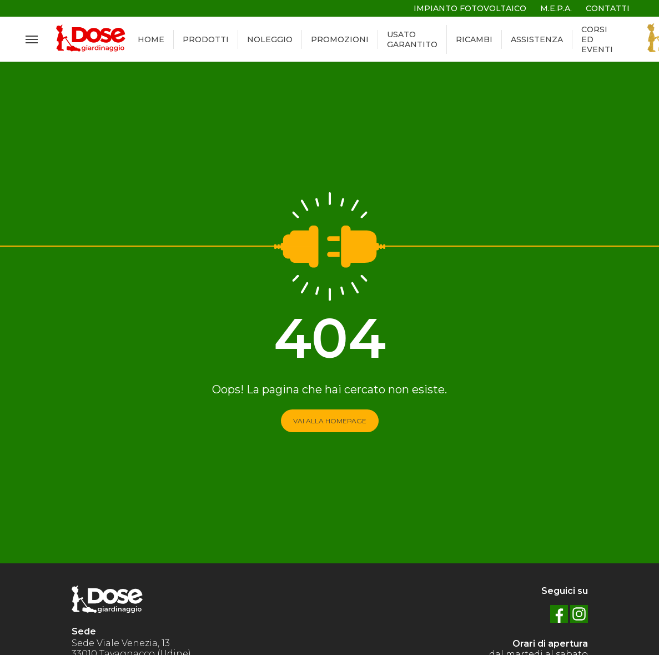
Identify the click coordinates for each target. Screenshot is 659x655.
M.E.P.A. (556, 8)
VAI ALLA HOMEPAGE (329, 421)
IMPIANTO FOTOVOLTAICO (470, 8)
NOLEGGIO (270, 39)
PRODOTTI (206, 39)
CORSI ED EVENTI (597, 39)
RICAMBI (474, 39)
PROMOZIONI (340, 39)
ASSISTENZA (537, 39)
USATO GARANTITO (412, 39)
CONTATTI (608, 8)
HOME (151, 39)
